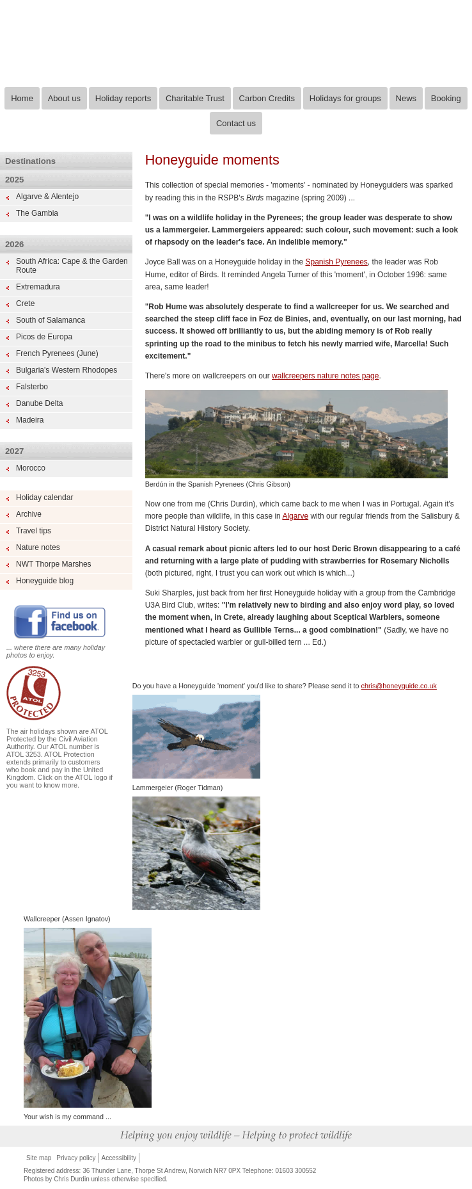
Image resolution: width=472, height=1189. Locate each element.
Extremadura (38, 286)
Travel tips (33, 530)
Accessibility (119, 1157)
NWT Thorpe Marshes (53, 564)
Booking (446, 98)
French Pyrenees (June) (57, 353)
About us (64, 98)
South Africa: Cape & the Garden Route (72, 266)
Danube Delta (39, 403)
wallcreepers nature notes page (325, 375)
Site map (38, 1157)
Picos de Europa (44, 336)
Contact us (236, 123)
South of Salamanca (50, 320)
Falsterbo (32, 386)
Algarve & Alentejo (47, 196)
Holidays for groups (345, 98)
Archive (29, 514)
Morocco (30, 468)
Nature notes (38, 547)
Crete (25, 303)
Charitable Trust (195, 98)
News (406, 98)
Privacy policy (75, 1157)
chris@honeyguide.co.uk (399, 686)
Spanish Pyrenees (336, 261)
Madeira (29, 420)
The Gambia (37, 213)
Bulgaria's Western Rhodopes (66, 370)
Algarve (295, 516)
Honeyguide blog (45, 580)
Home (22, 98)
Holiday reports (123, 98)
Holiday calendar (44, 497)
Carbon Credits (267, 98)
